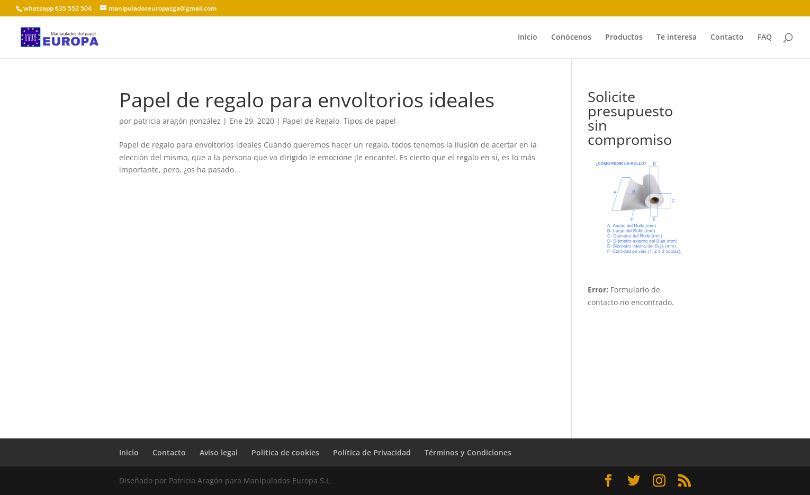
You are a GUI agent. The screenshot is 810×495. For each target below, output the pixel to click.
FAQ (765, 37)
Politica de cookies (285, 452)
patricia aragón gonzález (177, 121)
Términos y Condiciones (468, 452)
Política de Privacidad (372, 452)
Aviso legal (219, 452)
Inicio (527, 37)
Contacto (727, 37)
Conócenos (571, 37)
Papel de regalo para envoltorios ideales (306, 99)
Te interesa (676, 37)
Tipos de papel (370, 121)
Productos (624, 37)
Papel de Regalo (311, 121)
